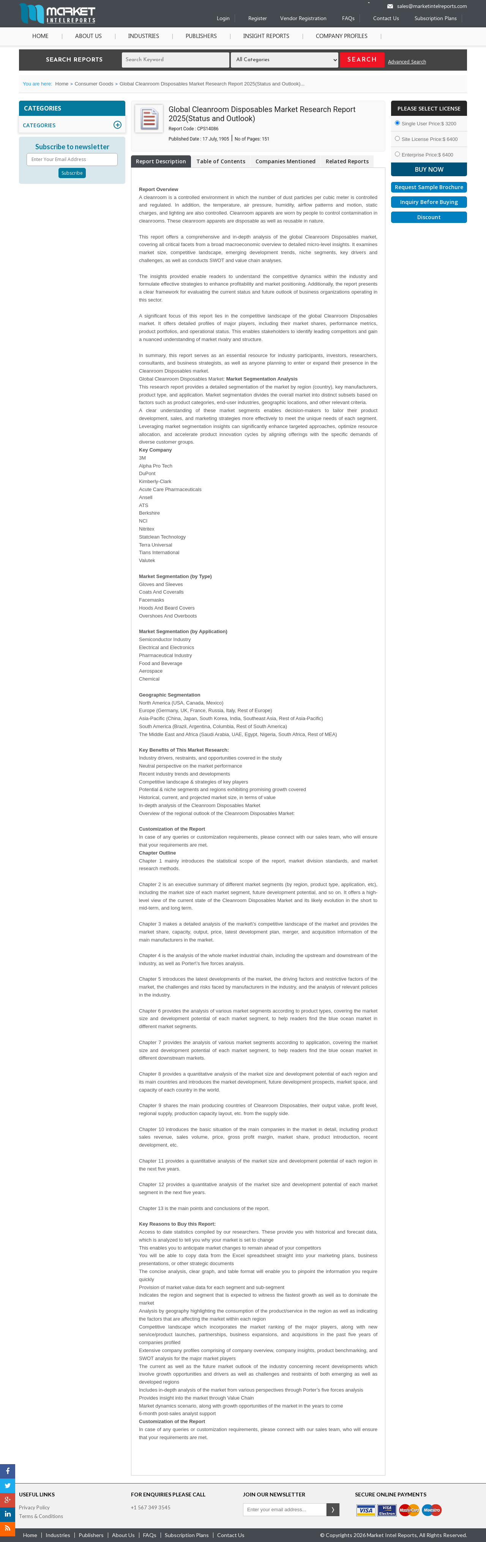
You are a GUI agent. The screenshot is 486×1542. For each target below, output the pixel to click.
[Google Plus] (7, 1500)
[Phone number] (374, 2)
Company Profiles (342, 36)
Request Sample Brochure (429, 187)
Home (40, 36)
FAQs (348, 18)
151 (266, 139)
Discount (429, 217)
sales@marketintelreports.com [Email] (432, 6)
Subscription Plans (436, 18)
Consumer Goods (94, 84)
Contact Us (386, 18)
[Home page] (57, 22)
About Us (88, 36)
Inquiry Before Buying (429, 201)
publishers (91, 1535)
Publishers (201, 36)
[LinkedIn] (7, 1514)
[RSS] (7, 1529)
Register (257, 18)
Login (223, 18)
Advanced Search (407, 62)
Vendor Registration (303, 18)
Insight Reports (266, 36)
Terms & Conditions (41, 1516)
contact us (231, 1535)
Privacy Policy (34, 1507)
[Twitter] (7, 1486)
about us (123, 1535)
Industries (143, 36)
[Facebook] (7, 1471)
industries (58, 1535)
